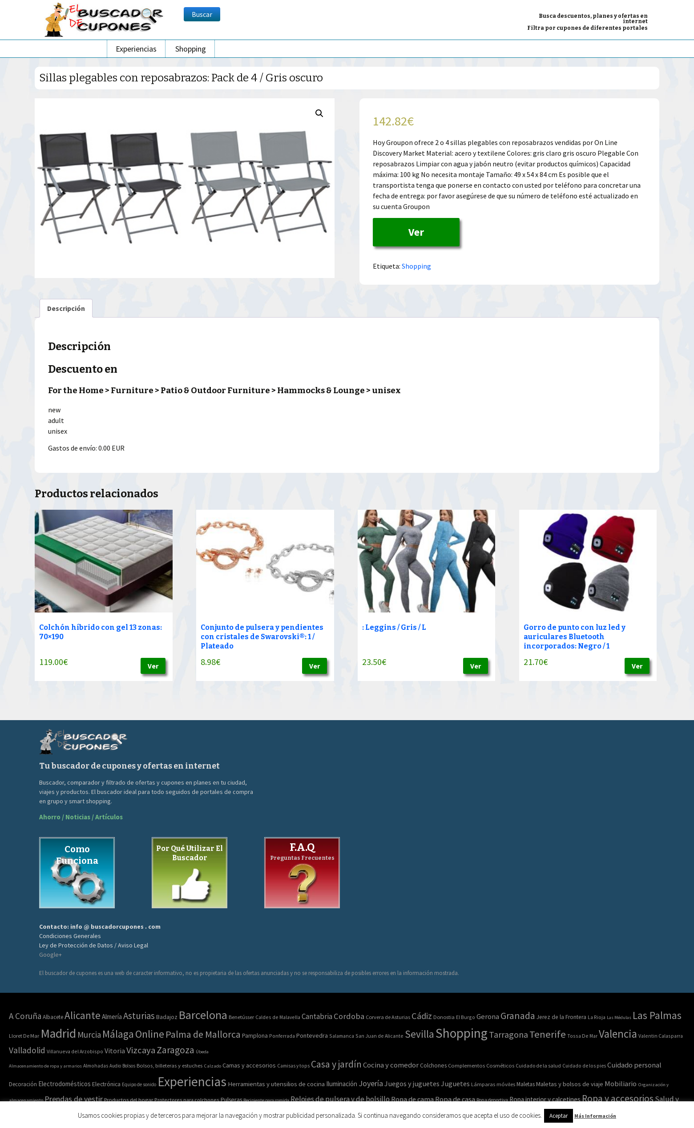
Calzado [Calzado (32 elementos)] (212, 1066)
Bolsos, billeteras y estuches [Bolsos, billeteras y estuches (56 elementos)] (169, 1065)
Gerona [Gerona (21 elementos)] (487, 1016)
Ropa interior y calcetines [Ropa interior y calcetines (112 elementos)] (545, 1099)
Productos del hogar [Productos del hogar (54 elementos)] (128, 1099)
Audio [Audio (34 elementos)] (115, 1066)
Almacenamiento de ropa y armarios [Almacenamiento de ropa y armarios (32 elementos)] (45, 1066)
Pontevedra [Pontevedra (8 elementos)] (312, 1035)
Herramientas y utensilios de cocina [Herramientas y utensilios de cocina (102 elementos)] (276, 1084)
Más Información (595, 1115)
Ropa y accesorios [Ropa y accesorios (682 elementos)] (618, 1098)
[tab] (66, 308)
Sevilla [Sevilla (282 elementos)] (419, 1033)
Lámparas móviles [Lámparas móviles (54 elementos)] (493, 1084)
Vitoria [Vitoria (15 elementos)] (115, 1050)
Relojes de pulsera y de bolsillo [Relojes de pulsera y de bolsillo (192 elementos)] (340, 1099)
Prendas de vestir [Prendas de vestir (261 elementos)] (73, 1099)
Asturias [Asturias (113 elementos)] (139, 1016)
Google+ (50, 955)
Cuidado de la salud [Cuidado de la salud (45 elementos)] (538, 1065)
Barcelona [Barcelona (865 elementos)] (203, 1014)
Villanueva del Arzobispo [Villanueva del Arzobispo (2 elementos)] (75, 1051)
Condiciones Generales (70, 936)
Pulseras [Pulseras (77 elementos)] (231, 1100)
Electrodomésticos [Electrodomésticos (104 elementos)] (64, 1084)
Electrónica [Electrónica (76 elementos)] (106, 1084)
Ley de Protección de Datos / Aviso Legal (93, 945)
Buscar (202, 14)
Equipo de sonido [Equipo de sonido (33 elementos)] (139, 1084)
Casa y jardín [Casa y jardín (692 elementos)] (336, 1064)
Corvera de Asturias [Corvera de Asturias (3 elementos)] (388, 1017)
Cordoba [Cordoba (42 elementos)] (349, 1016)
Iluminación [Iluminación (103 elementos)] (341, 1084)
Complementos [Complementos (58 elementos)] (466, 1065)
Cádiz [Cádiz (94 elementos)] (422, 1016)
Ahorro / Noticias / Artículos (81, 817)
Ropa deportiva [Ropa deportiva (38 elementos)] (492, 1100)
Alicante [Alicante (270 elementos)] (83, 1015)
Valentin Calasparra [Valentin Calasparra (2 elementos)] (660, 1035)
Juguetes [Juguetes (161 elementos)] (455, 1083)
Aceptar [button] (558, 1116)
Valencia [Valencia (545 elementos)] (618, 1034)
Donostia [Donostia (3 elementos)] (444, 1017)
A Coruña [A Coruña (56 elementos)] (25, 1016)
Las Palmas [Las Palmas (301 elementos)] (657, 1015)
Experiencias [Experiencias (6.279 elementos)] (191, 1081)
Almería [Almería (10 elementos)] (112, 1016)
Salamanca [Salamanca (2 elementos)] (341, 1035)
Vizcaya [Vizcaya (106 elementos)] (140, 1050)
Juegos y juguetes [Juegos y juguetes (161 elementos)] (412, 1083)
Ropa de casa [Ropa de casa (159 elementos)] (455, 1099)
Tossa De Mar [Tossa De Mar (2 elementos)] (582, 1035)
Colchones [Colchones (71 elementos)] (433, 1065)
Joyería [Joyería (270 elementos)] (371, 1083)
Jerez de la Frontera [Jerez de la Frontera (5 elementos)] (561, 1017)
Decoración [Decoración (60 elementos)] (23, 1084)
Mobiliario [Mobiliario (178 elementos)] (621, 1083)
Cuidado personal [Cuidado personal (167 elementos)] (634, 1065)
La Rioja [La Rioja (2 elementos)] (596, 1017)
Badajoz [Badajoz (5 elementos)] (167, 1017)
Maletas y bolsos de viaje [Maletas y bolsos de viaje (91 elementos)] (569, 1084)
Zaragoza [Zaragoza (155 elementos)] (175, 1050)
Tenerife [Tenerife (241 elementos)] (547, 1034)
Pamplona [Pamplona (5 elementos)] (255, 1035)
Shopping (190, 49)
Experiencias (136, 49)
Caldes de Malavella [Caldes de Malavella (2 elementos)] (277, 1017)
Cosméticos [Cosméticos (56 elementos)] (500, 1065)
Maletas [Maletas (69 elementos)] (525, 1084)
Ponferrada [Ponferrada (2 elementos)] (282, 1035)
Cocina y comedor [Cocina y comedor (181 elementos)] (391, 1065)
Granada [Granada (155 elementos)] (517, 1016)
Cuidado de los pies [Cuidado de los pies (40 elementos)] (584, 1066)
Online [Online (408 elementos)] (149, 1034)
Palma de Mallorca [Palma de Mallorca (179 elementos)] (203, 1034)
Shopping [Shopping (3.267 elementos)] (462, 1033)
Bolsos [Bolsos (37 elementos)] (128, 1066)
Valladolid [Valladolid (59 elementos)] (27, 1050)
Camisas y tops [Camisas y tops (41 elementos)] (293, 1066)
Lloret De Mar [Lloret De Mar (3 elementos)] (24, 1035)
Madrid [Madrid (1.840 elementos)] (58, 1033)
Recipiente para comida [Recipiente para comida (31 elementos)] (266, 1100)
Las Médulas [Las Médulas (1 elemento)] (619, 1017)
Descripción (66, 308)
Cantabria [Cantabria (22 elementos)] (317, 1016)
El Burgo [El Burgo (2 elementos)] (465, 1017)
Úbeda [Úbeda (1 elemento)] (202, 1052)
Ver (416, 232)
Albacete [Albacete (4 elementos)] (53, 1017)
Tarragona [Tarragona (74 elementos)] (508, 1034)
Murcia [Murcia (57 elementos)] (89, 1034)
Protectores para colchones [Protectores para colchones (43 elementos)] (186, 1099)
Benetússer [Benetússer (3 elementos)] (241, 1017)
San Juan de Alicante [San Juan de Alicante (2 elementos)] (379, 1035)
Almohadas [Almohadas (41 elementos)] (95, 1066)
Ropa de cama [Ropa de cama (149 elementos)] (412, 1099)
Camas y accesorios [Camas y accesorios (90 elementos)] (249, 1065)
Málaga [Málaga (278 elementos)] (118, 1033)
